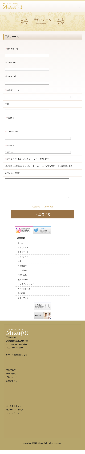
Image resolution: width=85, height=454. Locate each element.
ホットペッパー (34, 166)
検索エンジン (19, 166)
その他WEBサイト (50, 166)
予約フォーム (23, 283)
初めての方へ (23, 251)
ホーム (20, 247)
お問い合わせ (23, 279)
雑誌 (63, 166)
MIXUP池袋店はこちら (17, 358)
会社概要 (21, 297)
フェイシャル (23, 261)
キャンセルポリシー (14, 410)
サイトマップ (23, 302)
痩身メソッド (23, 256)
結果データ (22, 265)
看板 (69, 166)
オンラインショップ (26, 288)
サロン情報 (22, 274)
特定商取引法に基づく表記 (42, 210)
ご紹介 (9, 166)
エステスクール (24, 293)
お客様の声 (22, 270)
